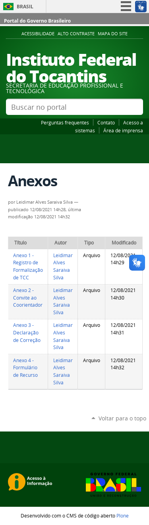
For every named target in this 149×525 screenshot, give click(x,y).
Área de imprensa (123, 130)
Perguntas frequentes (65, 122)
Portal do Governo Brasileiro (37, 20)
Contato (106, 122)
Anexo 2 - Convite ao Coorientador (28, 297)
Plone (122, 515)
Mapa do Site (113, 33)
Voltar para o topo (122, 418)
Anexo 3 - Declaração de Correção (27, 332)
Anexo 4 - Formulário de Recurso (25, 367)
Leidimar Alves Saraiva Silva (63, 266)
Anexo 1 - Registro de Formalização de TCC (28, 266)
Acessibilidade (37, 33)
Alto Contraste (76, 33)
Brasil (25, 6)
